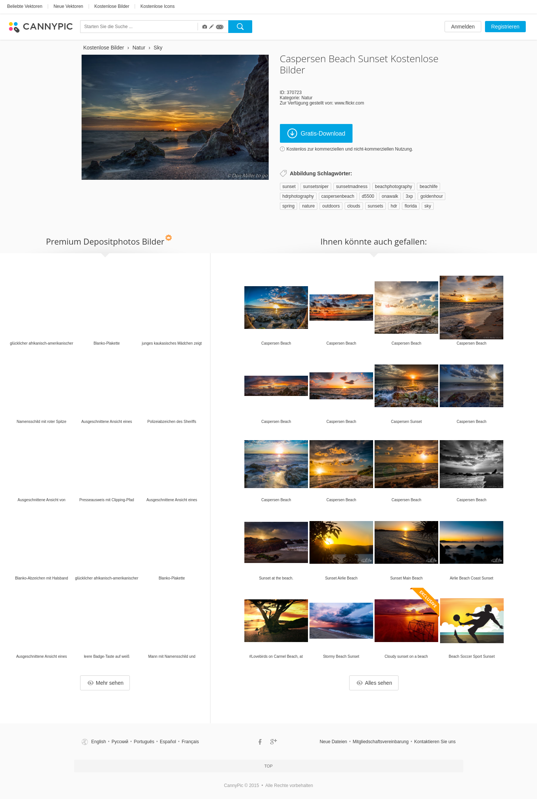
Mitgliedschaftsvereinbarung (380, 741)
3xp (409, 196)
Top (268, 766)
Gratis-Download (316, 133)
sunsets (375, 206)
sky (427, 206)
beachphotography (393, 186)
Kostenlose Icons (157, 6)
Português (144, 741)
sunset (289, 186)
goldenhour (431, 196)
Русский (120, 741)
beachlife (428, 186)
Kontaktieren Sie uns (435, 741)
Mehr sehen (105, 683)
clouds (353, 206)
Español (168, 741)
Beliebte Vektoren (24, 6)
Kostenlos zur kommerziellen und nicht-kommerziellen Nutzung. (350, 149)
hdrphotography (298, 196)
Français (190, 741)
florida (411, 206)
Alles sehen (374, 683)
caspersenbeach (337, 196)
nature (308, 206)
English (98, 741)
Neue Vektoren (68, 6)
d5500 (368, 196)
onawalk (390, 196)
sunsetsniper (316, 186)
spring (289, 206)
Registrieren (505, 27)
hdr (394, 206)
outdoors (331, 206)
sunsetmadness (351, 186)
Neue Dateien (333, 741)
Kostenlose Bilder (111, 6)
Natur (307, 97)
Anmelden (463, 27)
